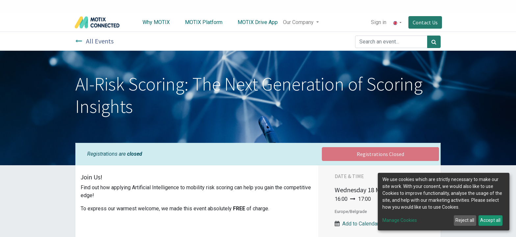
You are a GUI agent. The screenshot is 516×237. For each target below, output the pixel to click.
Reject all (464, 220)
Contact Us (423, 22)
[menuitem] (152, 22)
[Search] (434, 42)
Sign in (377, 22)
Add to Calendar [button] (360, 224)
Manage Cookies (399, 220)
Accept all (490, 220)
